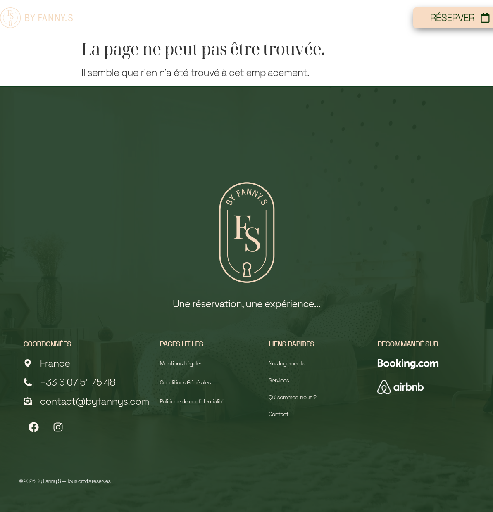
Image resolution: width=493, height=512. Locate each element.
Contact (381, 17)
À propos (267, 17)
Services (325, 17)
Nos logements (194, 17)
